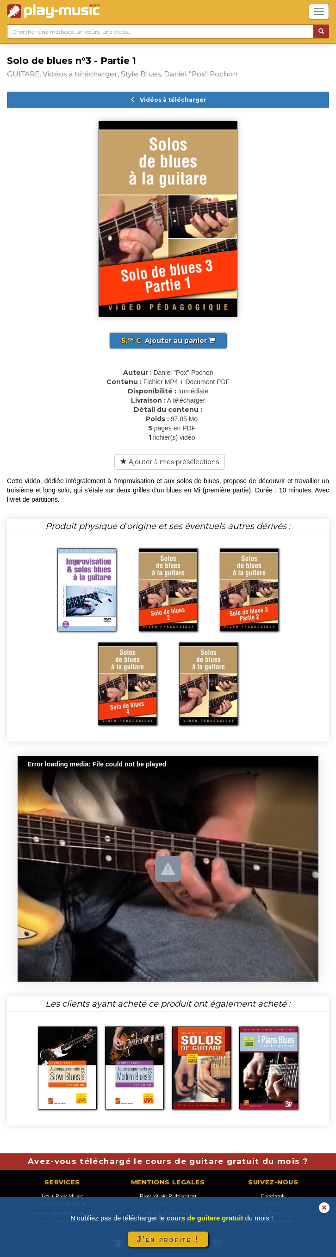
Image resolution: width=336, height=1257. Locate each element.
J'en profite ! (168, 1239)
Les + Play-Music (62, 1196)
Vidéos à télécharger (168, 99)
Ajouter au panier (168, 340)
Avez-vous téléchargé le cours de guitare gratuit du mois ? (168, 1161)
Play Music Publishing (168, 1196)
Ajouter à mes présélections (169, 462)
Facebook (273, 1196)
